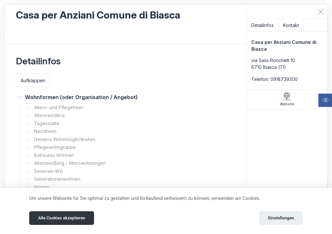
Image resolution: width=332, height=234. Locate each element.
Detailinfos (262, 25)
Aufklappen (33, 80)
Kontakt (291, 25)
